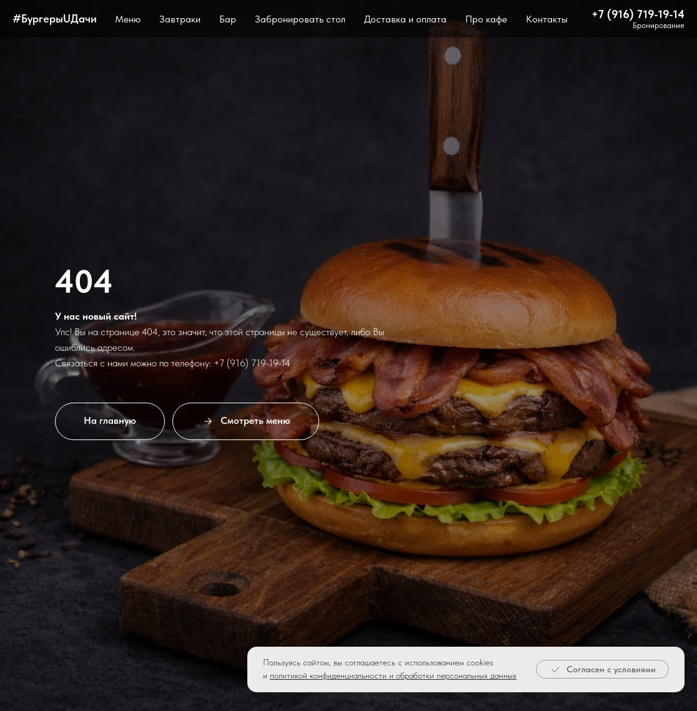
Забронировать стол (300, 19)
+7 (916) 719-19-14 (638, 14)
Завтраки (179, 19)
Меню (128, 19)
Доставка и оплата (405, 19)
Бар (227, 19)
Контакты (547, 19)
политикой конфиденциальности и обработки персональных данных (393, 675)
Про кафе (486, 19)
